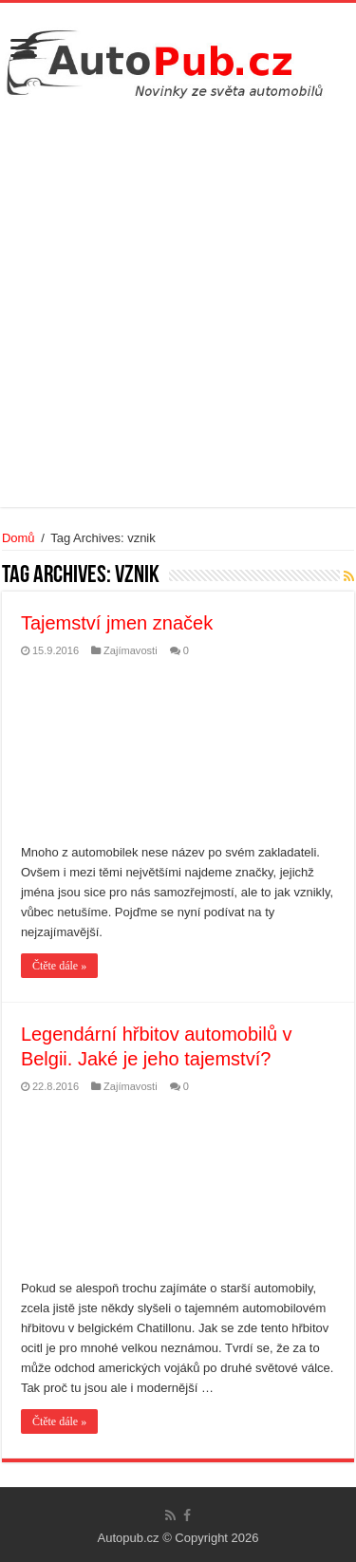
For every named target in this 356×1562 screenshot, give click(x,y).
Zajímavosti (130, 650)
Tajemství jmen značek (117, 622)
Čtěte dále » (59, 965)
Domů (18, 538)
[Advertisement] (178, 300)
